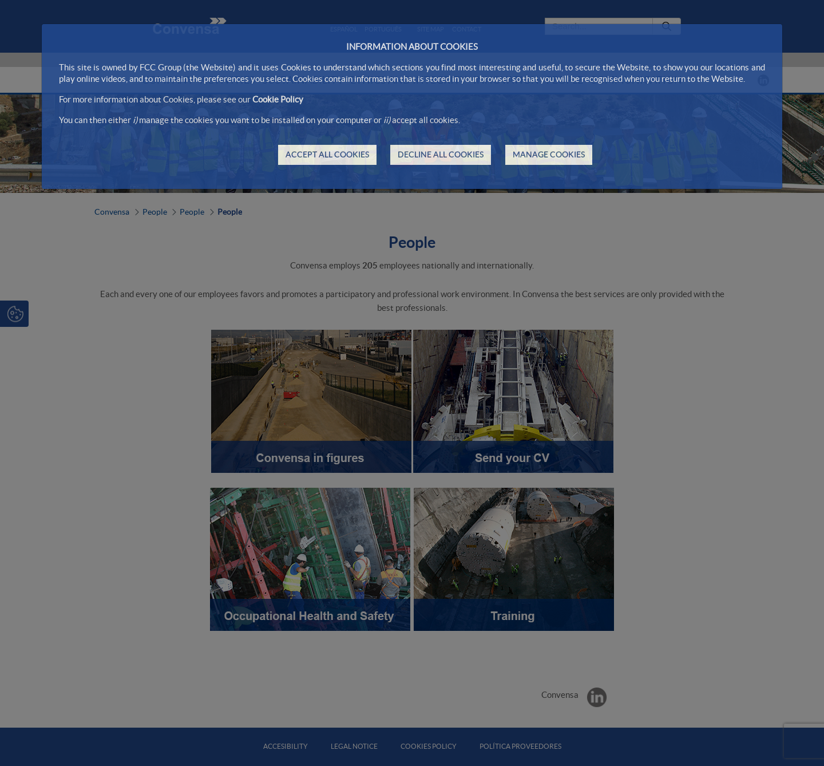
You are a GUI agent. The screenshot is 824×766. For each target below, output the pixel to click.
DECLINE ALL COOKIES (441, 154)
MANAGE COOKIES (549, 154)
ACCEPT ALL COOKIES (327, 154)
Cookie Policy (277, 99)
